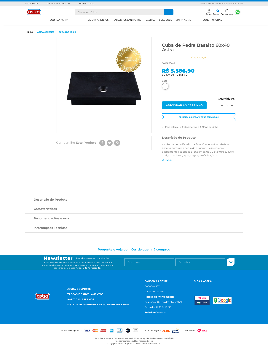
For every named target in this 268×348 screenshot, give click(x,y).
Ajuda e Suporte (79, 289)
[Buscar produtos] (168, 12)
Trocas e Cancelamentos (85, 294)
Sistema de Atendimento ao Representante (98, 304)
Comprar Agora (184, 105)
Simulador (31, 4)
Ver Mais (167, 160)
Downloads (86, 4)
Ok (231, 262)
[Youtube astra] (213, 286)
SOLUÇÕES (165, 19)
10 (168, 74)
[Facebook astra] (204, 286)
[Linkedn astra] (222, 286)
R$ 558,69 (181, 74)
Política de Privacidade (88, 268)
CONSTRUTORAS (212, 19)
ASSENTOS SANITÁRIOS (127, 19)
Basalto (165, 86)
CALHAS (150, 19)
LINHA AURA (183, 19)
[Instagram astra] (195, 286)
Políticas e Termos (80, 299)
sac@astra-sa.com (155, 291)
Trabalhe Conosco (58, 4)
